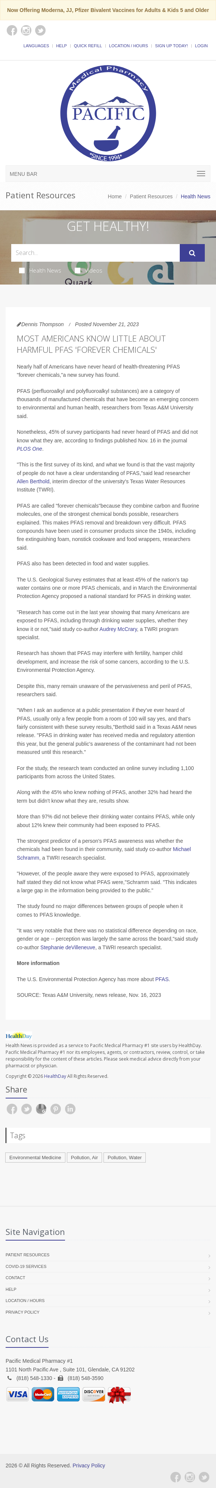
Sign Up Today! (171, 45)
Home (115, 196)
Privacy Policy (23, 1312)
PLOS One (29, 449)
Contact (15, 1277)
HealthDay (55, 1076)
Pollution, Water (125, 1157)
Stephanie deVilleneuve (67, 947)
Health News (40, 270)
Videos (88, 270)
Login (201, 45)
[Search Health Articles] (95, 253)
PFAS (162, 979)
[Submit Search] (192, 253)
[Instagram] (190, 1477)
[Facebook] (175, 1477)
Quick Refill (88, 45)
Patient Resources (151, 196)
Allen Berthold (33, 481)
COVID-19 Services (26, 1266)
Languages (36, 45)
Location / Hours (128, 45)
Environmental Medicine (35, 1157)
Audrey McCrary (118, 629)
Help (61, 45)
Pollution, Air (84, 1157)
